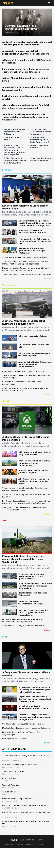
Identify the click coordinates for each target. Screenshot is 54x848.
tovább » (48, 279)
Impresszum (30, 845)
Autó (5, 520)
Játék (6, 401)
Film (5, 636)
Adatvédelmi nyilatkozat (12, 845)
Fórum (40, 845)
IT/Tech (7, 169)
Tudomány (9, 285)
